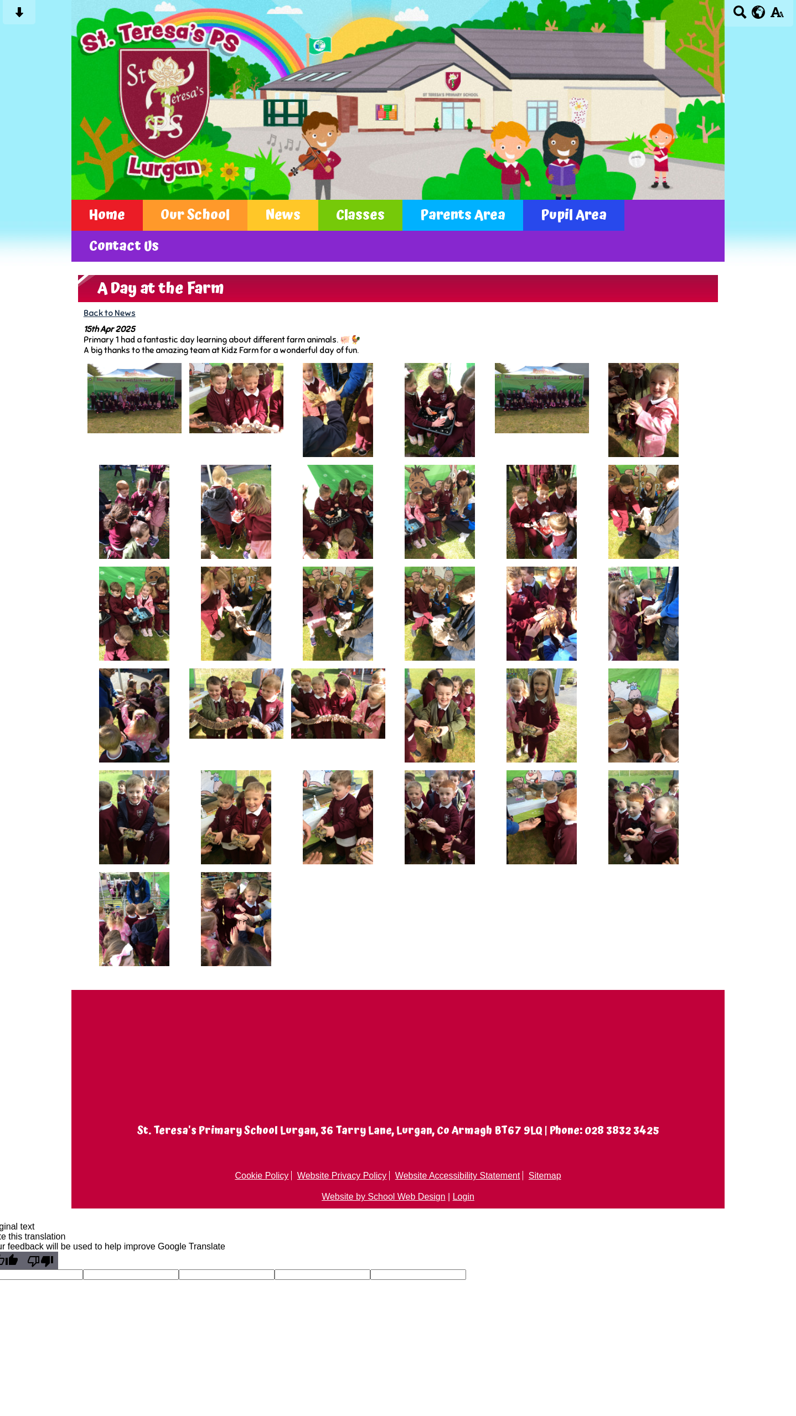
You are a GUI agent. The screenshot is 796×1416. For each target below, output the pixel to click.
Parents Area (462, 215)
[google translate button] (759, 12)
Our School (195, 215)
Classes (360, 215)
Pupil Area (574, 215)
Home (107, 215)
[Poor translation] (40, 1260)
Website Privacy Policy (342, 1175)
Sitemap (545, 1175)
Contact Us (124, 246)
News (283, 215)
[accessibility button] (777, 15)
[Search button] (740, 15)
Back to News (110, 313)
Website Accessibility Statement (457, 1175)
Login (463, 1196)
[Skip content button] (19, 15)
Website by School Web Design (384, 1196)
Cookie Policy (261, 1175)
